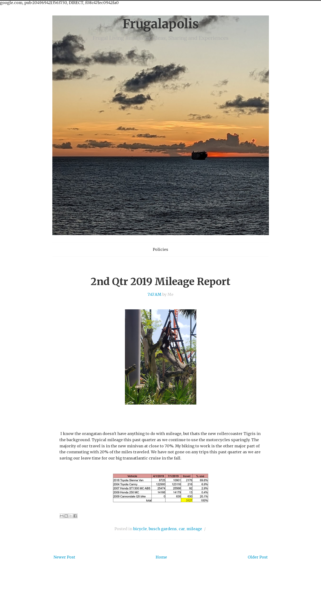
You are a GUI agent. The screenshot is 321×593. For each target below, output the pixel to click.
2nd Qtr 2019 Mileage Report (160, 281)
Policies (160, 249)
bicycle (140, 528)
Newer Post (64, 557)
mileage (194, 528)
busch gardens (163, 528)
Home (161, 557)
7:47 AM (154, 294)
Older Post (258, 557)
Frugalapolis (160, 24)
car (182, 528)
